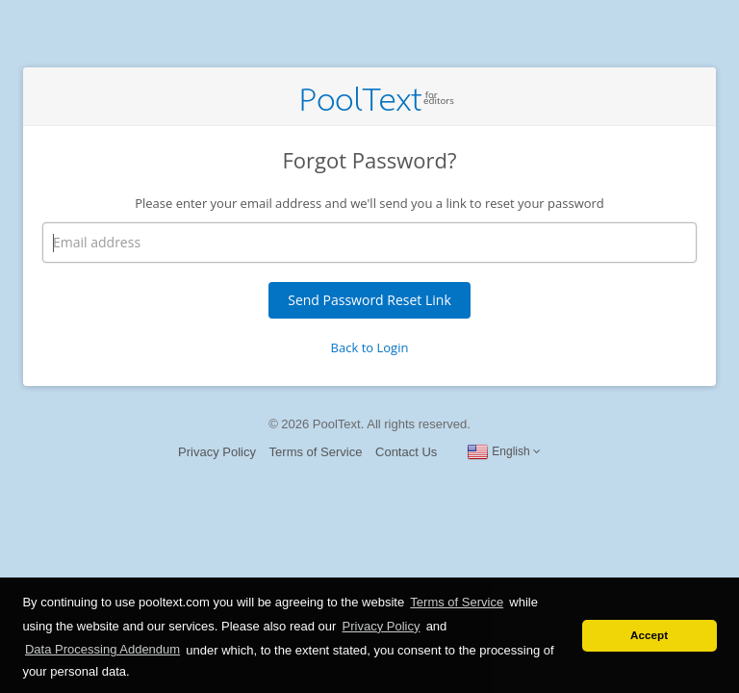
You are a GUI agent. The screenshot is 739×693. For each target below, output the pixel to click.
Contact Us (406, 452)
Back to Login (370, 347)
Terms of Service (316, 452)
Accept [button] (649, 635)
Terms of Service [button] (456, 602)
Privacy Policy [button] (381, 626)
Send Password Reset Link (369, 300)
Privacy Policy (217, 452)
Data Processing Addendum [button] (102, 649)
